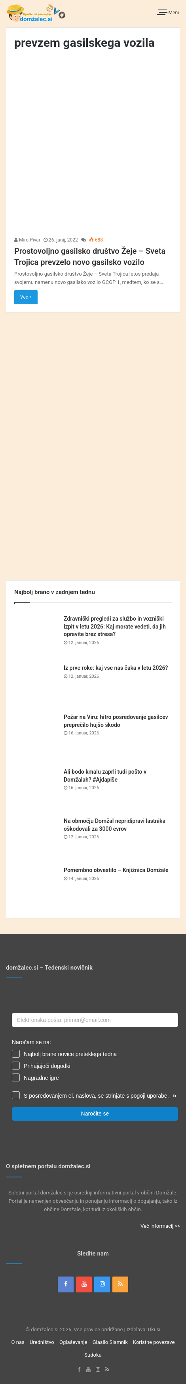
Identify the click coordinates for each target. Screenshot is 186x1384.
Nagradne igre (41, 1078)
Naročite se (95, 1113)
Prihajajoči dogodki (47, 1066)
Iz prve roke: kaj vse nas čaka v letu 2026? (116, 668)
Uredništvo (42, 1342)
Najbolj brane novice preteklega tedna (70, 1054)
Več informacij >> (160, 1226)
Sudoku (92, 1355)
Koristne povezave (154, 1342)
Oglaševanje (73, 1342)
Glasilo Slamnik (110, 1342)
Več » (26, 297)
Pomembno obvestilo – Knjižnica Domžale (116, 870)
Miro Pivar (27, 240)
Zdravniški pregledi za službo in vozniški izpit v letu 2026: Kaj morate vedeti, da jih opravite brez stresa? (115, 626)
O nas (18, 1342)
